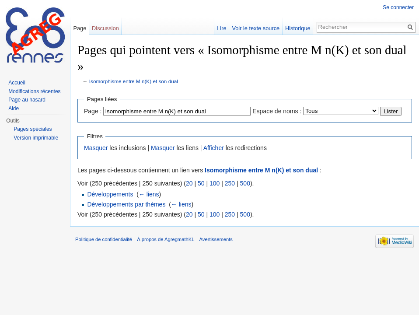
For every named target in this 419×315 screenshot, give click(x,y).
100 (215, 183)
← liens (149, 194)
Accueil (16, 83)
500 (245, 183)
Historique (298, 28)
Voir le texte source (255, 28)
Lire (221, 28)
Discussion (105, 28)
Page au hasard (26, 100)
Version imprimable (36, 138)
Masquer (96, 147)
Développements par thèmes (126, 204)
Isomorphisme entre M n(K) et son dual (133, 81)
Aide (13, 108)
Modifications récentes (34, 91)
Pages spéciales (33, 129)
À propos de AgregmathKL (165, 239)
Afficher (213, 147)
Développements (110, 194)
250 (230, 183)
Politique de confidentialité (103, 239)
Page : (92, 111)
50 (201, 183)
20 (189, 183)
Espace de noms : (276, 111)
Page (79, 28)
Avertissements (216, 239)
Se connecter (398, 7)
